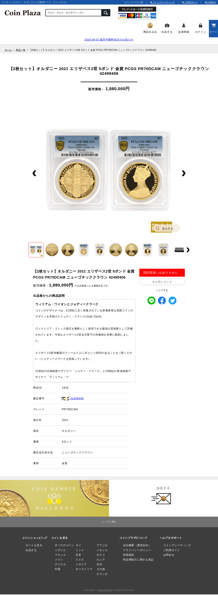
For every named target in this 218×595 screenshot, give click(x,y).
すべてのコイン (64, 545)
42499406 (77, 398)
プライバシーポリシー (137, 550)
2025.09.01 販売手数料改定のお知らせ (109, 39)
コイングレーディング (177, 545)
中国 (57, 569)
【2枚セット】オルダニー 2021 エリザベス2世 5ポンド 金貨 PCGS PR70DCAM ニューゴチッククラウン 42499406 (92, 50)
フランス (60, 554)
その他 (100, 569)
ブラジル (102, 545)
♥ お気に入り (162, 281)
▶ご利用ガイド (190, 2)
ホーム (8, 50)
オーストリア (84, 569)
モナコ (100, 554)
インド (80, 550)
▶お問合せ (210, 2)
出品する (31, 550)
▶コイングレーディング (162, 2)
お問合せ (168, 554)
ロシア (100, 559)
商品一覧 (21, 50)
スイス (80, 559)
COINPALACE (105, 590)
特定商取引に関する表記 (138, 559)
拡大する (167, 228)
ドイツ (59, 559)
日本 (78, 554)
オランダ (102, 573)
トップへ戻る (109, 521)
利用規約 (128, 554)
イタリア (81, 564)
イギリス (60, 550)
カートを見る (34, 545)
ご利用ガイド (171, 550)
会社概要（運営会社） (137, 545)
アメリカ (60, 564)
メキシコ (102, 550)
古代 (99, 564)
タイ (78, 545)
